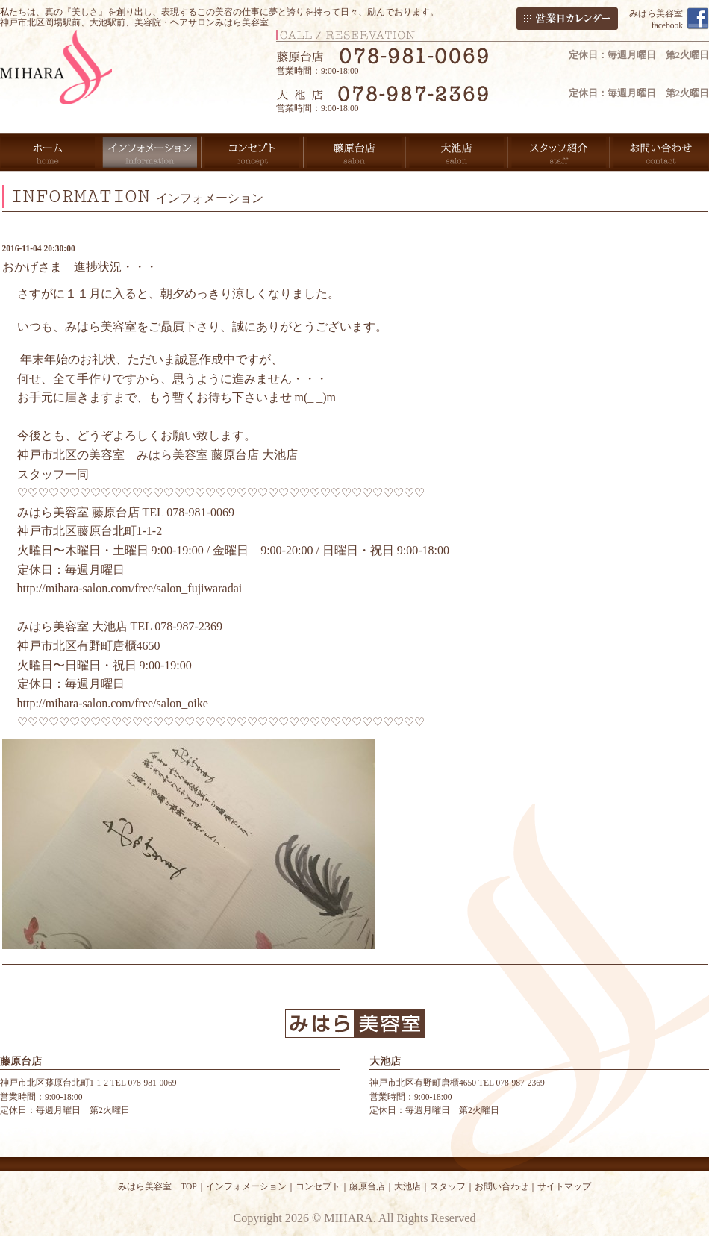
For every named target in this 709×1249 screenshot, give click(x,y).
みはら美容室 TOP (157, 1186)
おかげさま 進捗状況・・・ (79, 266)
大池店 (407, 1186)
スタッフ (448, 1186)
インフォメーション (246, 1186)
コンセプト (318, 1186)
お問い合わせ (501, 1186)
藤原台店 (367, 1186)
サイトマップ (564, 1186)
